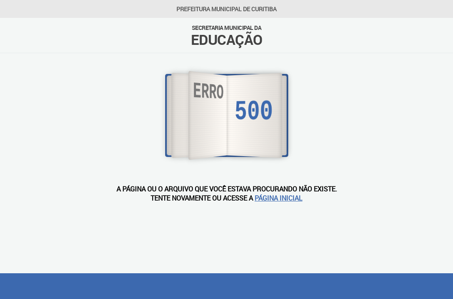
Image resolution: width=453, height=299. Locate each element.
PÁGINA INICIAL (278, 198)
